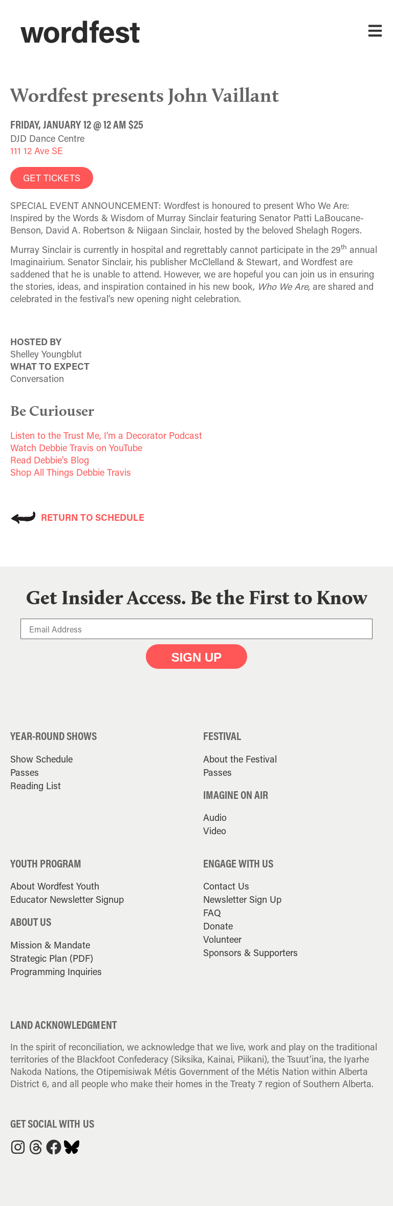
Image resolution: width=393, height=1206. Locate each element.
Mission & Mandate (50, 945)
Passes (24, 772)
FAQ (212, 912)
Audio (215, 817)
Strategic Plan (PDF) (51, 958)
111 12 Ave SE (36, 150)
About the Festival (240, 759)
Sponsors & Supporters (250, 952)
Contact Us (226, 886)
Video (214, 830)
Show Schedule (41, 759)
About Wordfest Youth (54, 886)
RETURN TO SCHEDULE (92, 517)
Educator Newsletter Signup (67, 899)
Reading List (35, 785)
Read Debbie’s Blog (49, 460)
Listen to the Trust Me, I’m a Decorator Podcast (106, 435)
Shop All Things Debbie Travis (70, 472)
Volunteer (222, 939)
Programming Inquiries (56, 971)
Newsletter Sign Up (242, 899)
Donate (218, 926)
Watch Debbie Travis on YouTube (76, 447)
